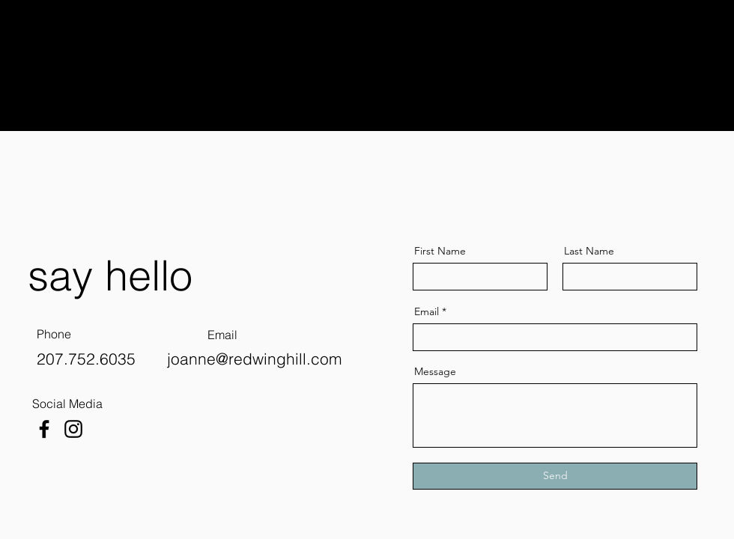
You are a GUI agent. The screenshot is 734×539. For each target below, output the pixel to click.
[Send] (555, 476)
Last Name (589, 251)
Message (435, 371)
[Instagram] (73, 429)
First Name (440, 251)
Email (426, 311)
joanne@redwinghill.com (254, 358)
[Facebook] (44, 429)
